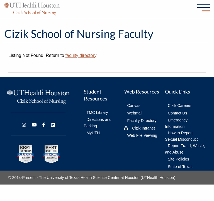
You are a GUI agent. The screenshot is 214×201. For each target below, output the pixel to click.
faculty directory (80, 55)
